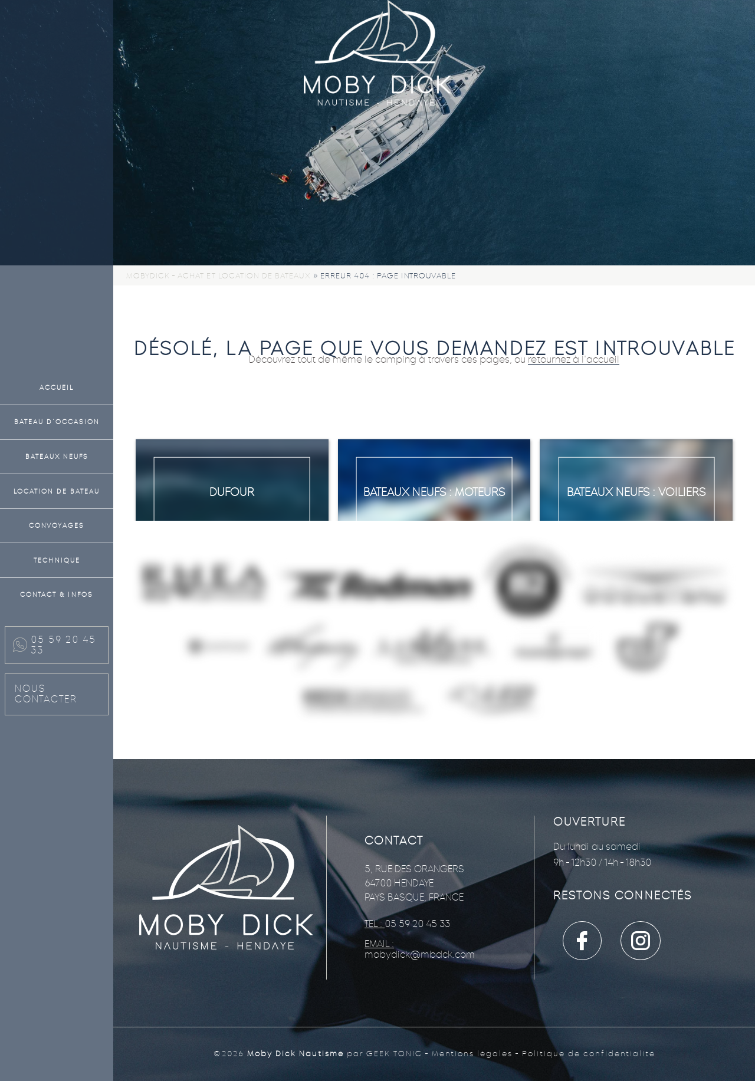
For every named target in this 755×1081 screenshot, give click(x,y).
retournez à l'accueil (573, 359)
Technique (57, 560)
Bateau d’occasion (57, 422)
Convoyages (56, 525)
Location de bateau (57, 491)
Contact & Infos (56, 594)
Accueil (57, 387)
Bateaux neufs (56, 456)
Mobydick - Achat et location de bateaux (218, 275)
